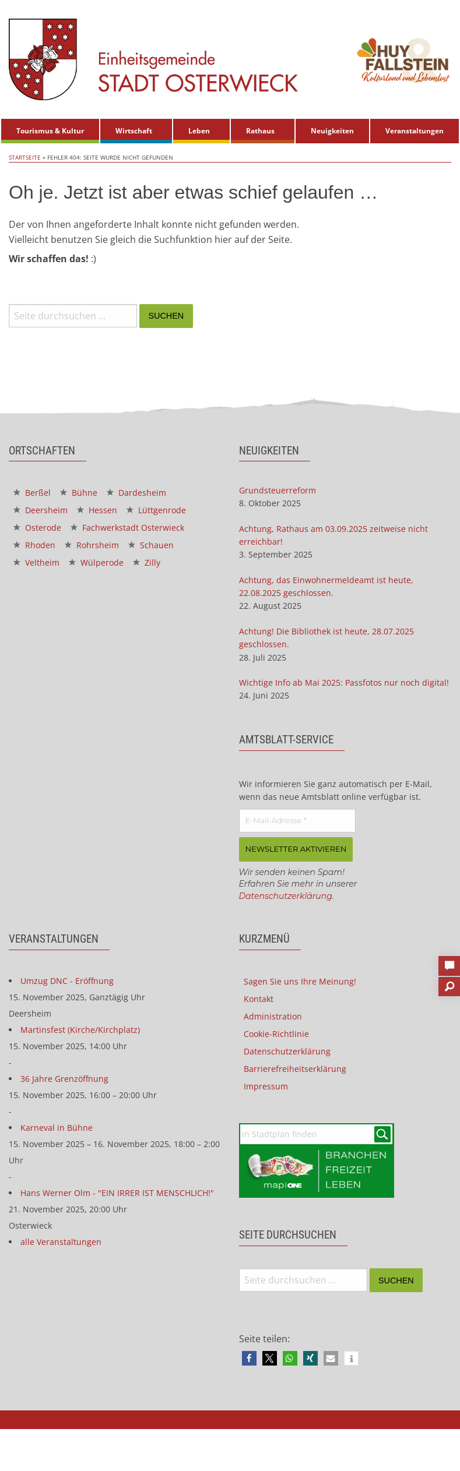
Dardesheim (136, 492)
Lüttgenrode (156, 510)
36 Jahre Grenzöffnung (64, 1078)
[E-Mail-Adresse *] (297, 821)
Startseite (25, 157)
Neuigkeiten (332, 130)
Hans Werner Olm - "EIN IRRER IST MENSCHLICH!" (117, 1192)
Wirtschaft (133, 130)
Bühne (78, 492)
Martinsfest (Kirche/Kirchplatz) (80, 1029)
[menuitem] (50, 131)
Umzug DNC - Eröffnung (67, 980)
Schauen (151, 545)
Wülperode (96, 562)
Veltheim (36, 562)
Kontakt (258, 998)
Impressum (266, 1086)
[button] (249, 1358)
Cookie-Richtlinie (276, 1033)
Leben (199, 130)
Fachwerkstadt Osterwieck (127, 527)
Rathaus (260, 130)
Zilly (146, 562)
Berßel (32, 492)
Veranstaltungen (414, 130)
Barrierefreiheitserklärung (295, 1068)
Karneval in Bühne (56, 1127)
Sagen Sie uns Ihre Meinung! (300, 981)
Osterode (37, 527)
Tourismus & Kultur (50, 130)
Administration (273, 1016)
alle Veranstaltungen (60, 1241)
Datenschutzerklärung (285, 896)
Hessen (97, 510)
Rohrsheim (92, 545)
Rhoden (34, 545)
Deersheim (40, 510)
